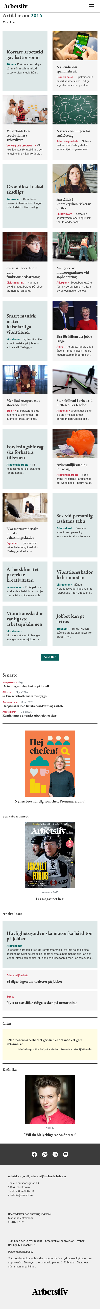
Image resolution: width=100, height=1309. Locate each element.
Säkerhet (8, 692)
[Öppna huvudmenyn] (91, 6)
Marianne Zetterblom (20, 1218)
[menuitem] (27, 6)
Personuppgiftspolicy (20, 1251)
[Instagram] (44, 1154)
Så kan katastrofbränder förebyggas (25, 696)
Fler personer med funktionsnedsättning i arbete (33, 706)
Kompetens (9, 682)
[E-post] (65, 1154)
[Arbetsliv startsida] (50, 1291)
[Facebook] (34, 1154)
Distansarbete (10, 702)
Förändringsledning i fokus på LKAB (26, 686)
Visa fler (50, 657)
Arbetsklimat (10, 711)
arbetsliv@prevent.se (20, 1195)
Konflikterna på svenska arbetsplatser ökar (29, 715)
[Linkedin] (55, 1154)
